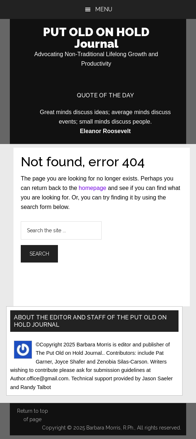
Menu (103, 9)
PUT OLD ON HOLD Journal (96, 37)
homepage (92, 188)
